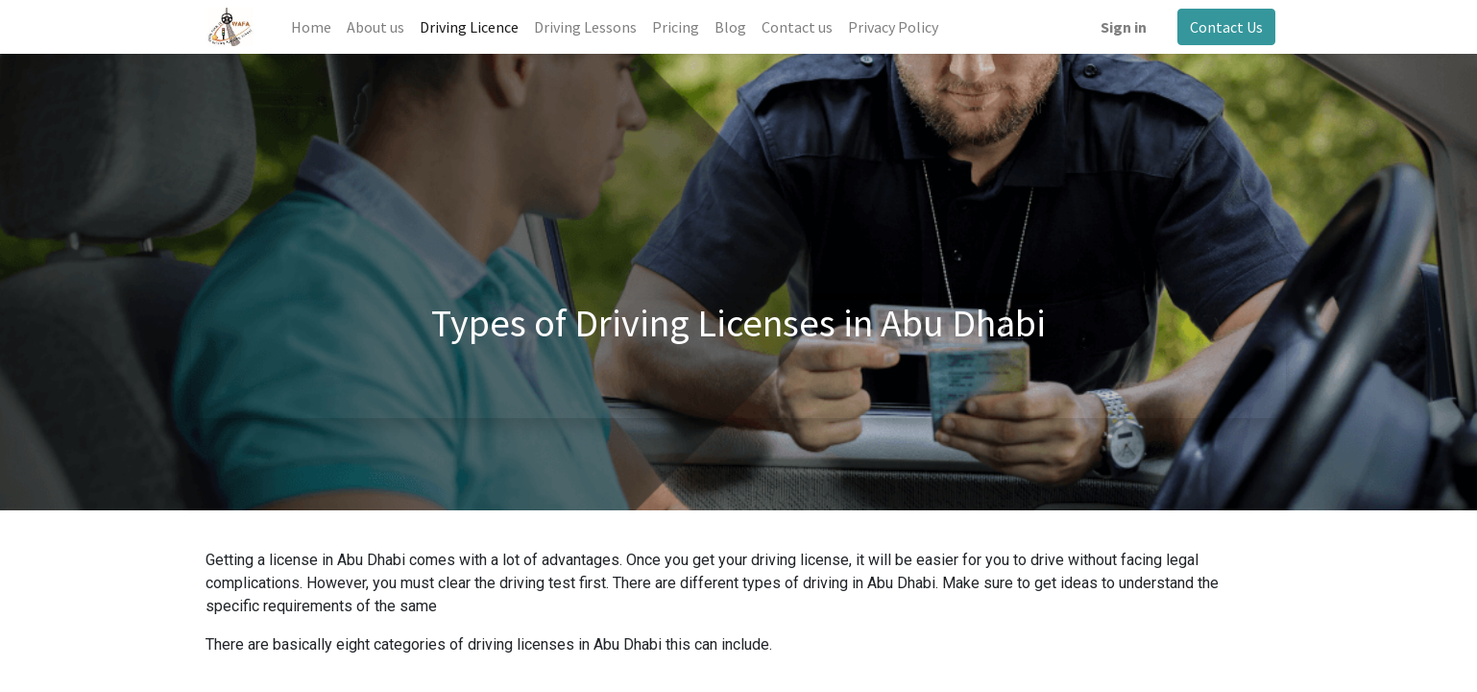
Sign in (1120, 27)
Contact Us (1222, 27)
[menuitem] (314, 27)
